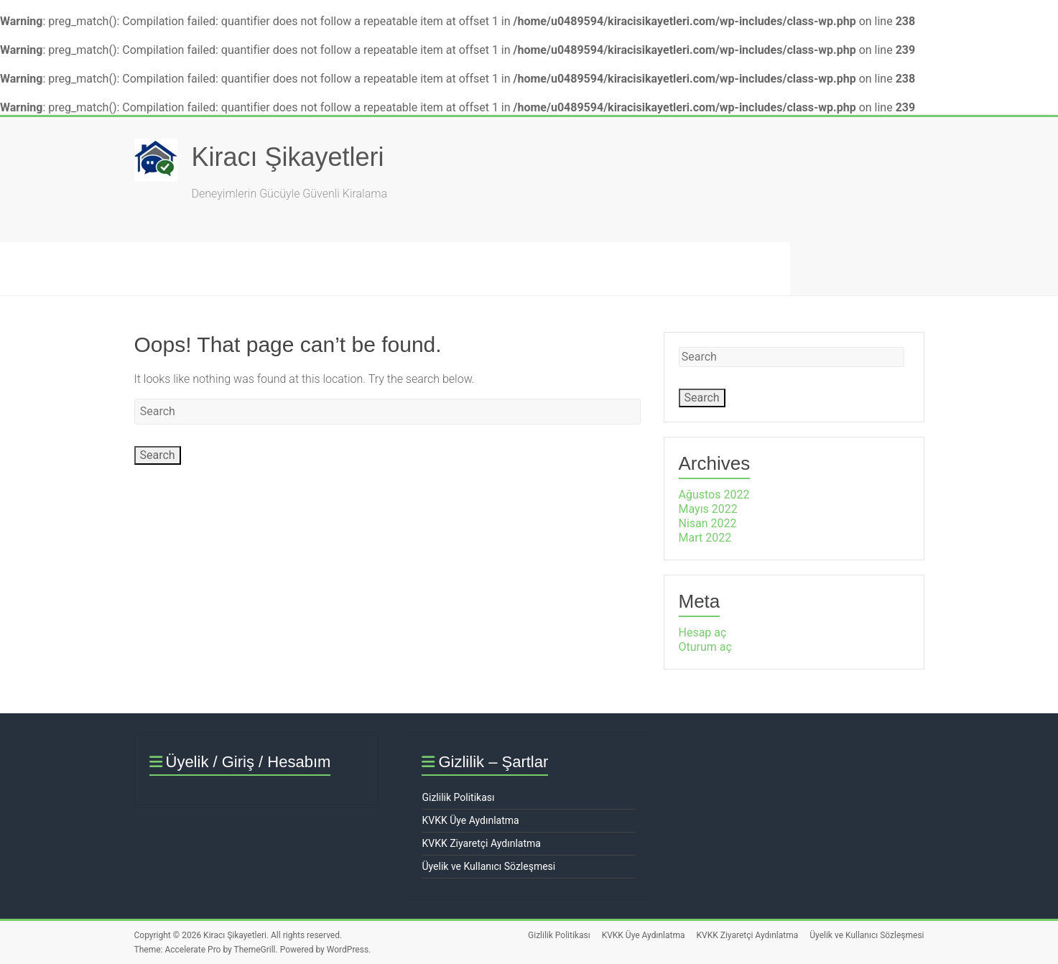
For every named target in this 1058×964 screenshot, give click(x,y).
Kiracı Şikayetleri (288, 157)
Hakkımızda (331, 268)
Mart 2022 (705, 537)
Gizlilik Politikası (458, 797)
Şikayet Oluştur (155, 268)
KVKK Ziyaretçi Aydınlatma (481, 843)
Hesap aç (703, 632)
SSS (248, 268)
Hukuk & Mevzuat (449, 268)
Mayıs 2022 (708, 509)
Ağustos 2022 (714, 494)
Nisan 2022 (708, 523)
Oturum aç (705, 647)
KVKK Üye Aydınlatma (470, 820)
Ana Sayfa (47, 268)
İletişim (556, 268)
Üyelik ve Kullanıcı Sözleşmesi (488, 866)
